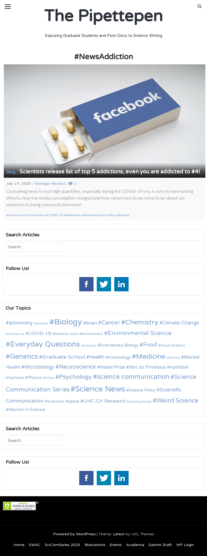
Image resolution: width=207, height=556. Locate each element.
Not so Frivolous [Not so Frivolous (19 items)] (147, 367)
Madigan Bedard (50, 183)
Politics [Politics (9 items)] (49, 378)
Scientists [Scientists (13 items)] (55, 401)
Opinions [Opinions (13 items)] (16, 377)
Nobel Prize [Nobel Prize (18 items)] (112, 367)
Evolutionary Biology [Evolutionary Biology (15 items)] (119, 345)
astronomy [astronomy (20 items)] (21, 323)
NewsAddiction (95, 215)
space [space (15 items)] (73, 401)
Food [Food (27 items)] (150, 344)
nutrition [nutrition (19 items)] (179, 367)
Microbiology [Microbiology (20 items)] (39, 367)
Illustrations (95, 545)
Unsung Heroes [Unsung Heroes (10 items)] (139, 401)
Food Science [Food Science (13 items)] (173, 345)
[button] (200, 6)
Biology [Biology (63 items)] (68, 322)
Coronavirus (35, 215)
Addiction (16, 215)
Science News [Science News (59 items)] (100, 389)
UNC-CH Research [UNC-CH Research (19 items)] (104, 401)
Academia (135, 545)
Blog (10, 172)
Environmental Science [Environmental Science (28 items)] (139, 333)
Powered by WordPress (74, 534)
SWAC (34, 545)
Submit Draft (160, 545)
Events (116, 545)
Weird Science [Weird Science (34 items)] (177, 400)
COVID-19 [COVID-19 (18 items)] (39, 333)
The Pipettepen (103, 16)
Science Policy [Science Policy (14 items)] (142, 390)
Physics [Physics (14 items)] (34, 377)
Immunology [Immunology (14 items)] (119, 357)
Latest (119, 534)
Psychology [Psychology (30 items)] (75, 376)
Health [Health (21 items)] (96, 357)
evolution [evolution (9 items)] (89, 345)
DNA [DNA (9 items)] (74, 334)
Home (19, 545)
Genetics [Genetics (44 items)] (24, 356)
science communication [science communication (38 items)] (133, 377)
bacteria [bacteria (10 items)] (42, 323)
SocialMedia (119, 215)
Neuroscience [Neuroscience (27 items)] (77, 366)
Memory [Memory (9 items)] (174, 357)
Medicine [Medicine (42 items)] (150, 356)
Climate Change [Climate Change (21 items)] (180, 323)
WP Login (185, 545)
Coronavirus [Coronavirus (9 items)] (16, 334)
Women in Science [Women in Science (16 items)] (26, 409)
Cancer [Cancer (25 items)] (111, 323)
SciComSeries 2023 (62, 545)
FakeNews (73, 215)
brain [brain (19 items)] (91, 323)
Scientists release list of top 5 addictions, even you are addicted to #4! (109, 172)
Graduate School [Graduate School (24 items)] (63, 357)
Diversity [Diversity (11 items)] (61, 334)
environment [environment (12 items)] (92, 334)
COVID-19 (55, 215)
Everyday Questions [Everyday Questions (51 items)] (45, 344)
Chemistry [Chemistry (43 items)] (141, 322)
